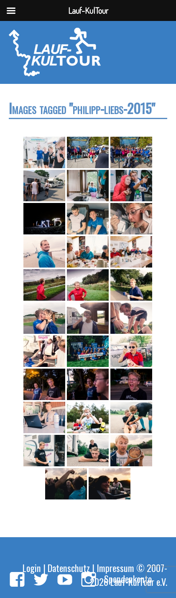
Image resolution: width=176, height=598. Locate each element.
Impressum (115, 568)
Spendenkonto (128, 578)
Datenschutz (69, 568)
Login (32, 568)
